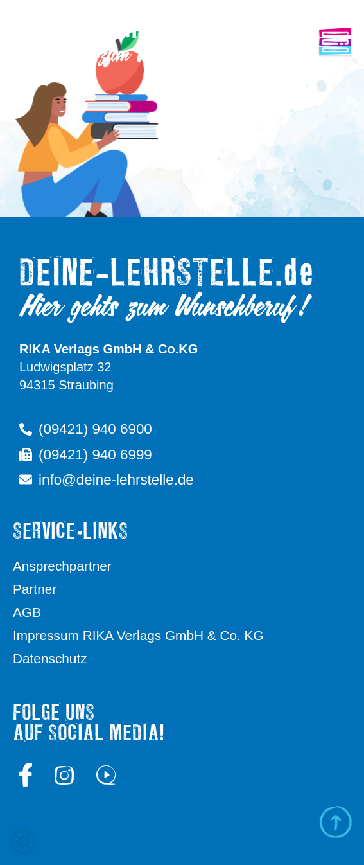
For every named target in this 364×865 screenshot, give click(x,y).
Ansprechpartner (62, 565)
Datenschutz (50, 658)
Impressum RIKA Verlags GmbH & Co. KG (138, 635)
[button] (23, 842)
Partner (34, 589)
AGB (27, 612)
